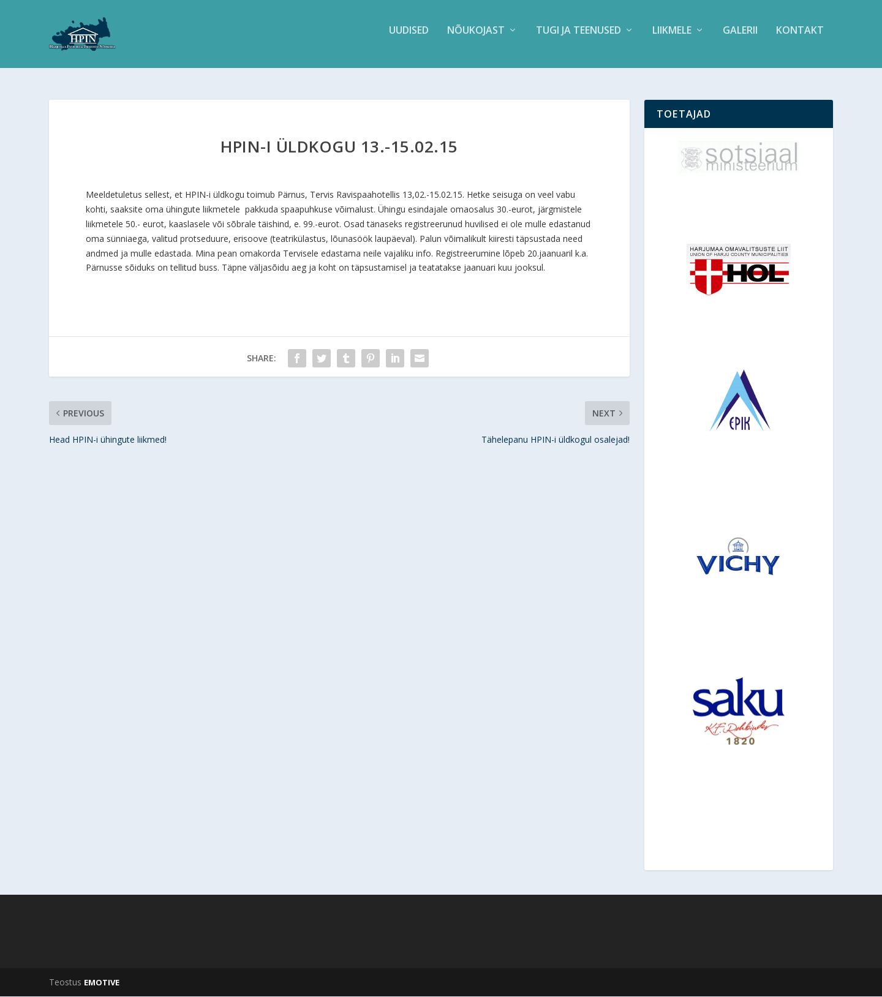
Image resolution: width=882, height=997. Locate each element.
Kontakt (800, 39)
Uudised (409, 39)
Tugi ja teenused (578, 39)
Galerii (740, 39)
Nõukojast (476, 39)
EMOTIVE (101, 982)
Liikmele (672, 39)
